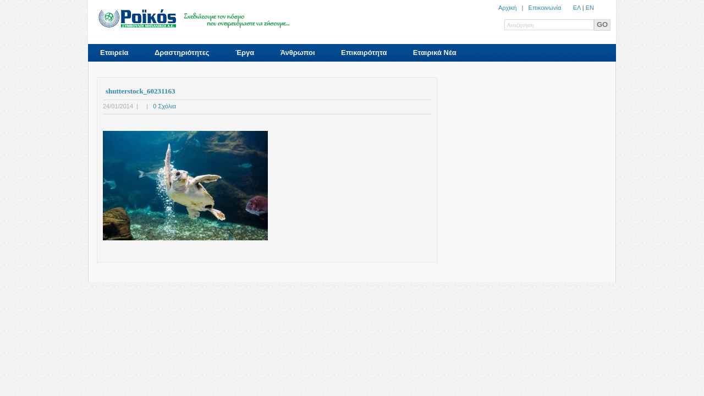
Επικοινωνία (545, 7)
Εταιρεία (114, 52)
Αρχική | (513, 7)
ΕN (590, 7)
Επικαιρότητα (364, 52)
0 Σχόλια (164, 106)
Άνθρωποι (297, 52)
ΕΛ (577, 7)
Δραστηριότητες (182, 52)
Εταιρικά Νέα (435, 52)
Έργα (244, 52)
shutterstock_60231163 (140, 91)
